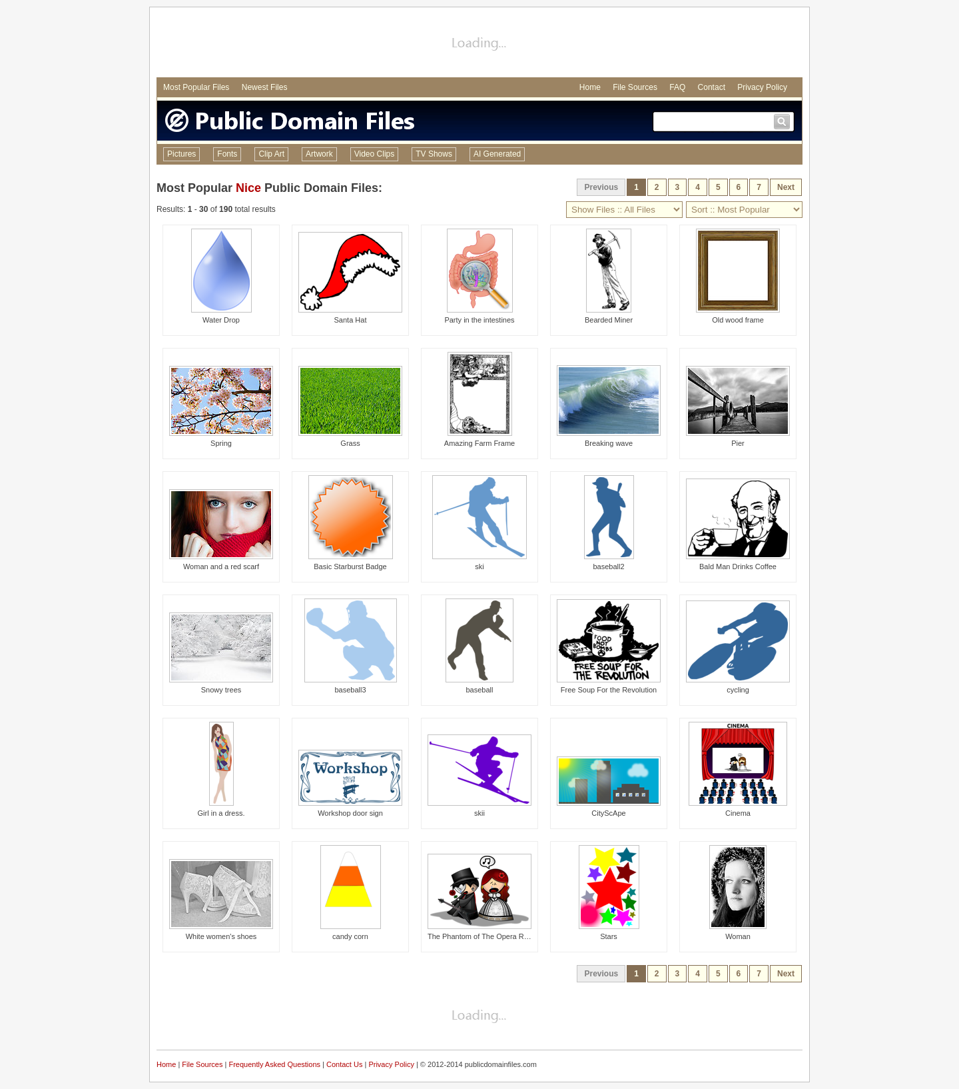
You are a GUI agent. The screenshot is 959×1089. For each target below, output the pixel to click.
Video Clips (374, 154)
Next (786, 187)
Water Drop (221, 320)
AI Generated (497, 154)
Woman (738, 936)
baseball (479, 690)
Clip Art (271, 154)
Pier (738, 443)
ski (479, 566)
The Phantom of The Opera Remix (483, 936)
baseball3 (350, 690)
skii (479, 813)
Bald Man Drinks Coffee (738, 566)
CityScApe (608, 813)
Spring (221, 443)
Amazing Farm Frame (479, 443)
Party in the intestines (479, 320)
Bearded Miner (609, 320)
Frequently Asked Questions (274, 1064)
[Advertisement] (479, 44)
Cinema (738, 813)
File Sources (635, 87)
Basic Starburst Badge (350, 566)
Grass (350, 443)
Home (590, 87)
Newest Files (265, 87)
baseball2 (608, 566)
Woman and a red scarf (221, 566)
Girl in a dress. (221, 813)
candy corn (350, 936)
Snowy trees (221, 690)
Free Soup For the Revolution (609, 690)
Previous (601, 187)
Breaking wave (609, 443)
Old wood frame (738, 320)
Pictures (181, 154)
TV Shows (434, 154)
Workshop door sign (350, 813)
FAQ (677, 87)
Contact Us (344, 1064)
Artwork (319, 154)
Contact (711, 87)
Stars (608, 936)
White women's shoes (221, 936)
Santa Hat (350, 320)
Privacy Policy (762, 87)
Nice (248, 188)
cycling (738, 690)
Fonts (227, 154)
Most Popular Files (196, 87)
